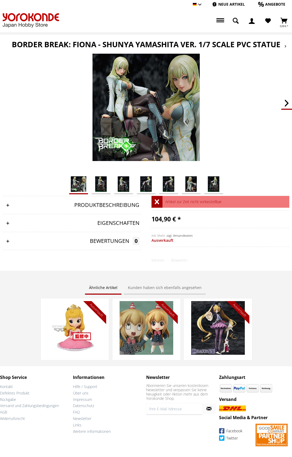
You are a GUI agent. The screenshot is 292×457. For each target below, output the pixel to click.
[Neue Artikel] (228, 4)
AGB (3, 412)
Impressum (82, 399)
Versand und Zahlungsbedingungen (29, 405)
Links (77, 424)
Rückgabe (8, 399)
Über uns (80, 393)
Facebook (230, 431)
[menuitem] (228, 4)
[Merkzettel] (268, 21)
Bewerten (179, 260)
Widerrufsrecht (12, 418)
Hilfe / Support (85, 386)
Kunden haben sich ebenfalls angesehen (165, 287)
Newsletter (82, 418)
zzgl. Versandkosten (180, 235)
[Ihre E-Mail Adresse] (174, 408)
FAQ (76, 412)
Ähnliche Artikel (103, 287)
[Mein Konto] (252, 21)
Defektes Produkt (14, 393)
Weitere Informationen (92, 431)
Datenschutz (83, 405)
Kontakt (6, 386)
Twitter (228, 439)
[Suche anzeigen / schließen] (236, 21)
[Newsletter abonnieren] (209, 408)
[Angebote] (272, 4)
